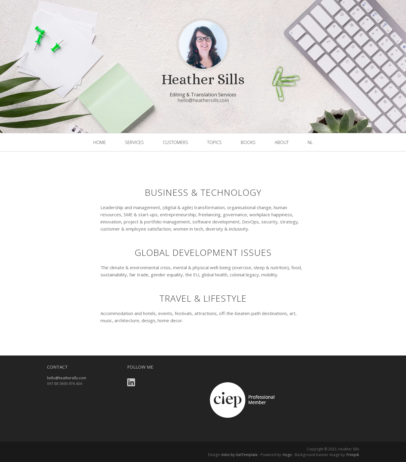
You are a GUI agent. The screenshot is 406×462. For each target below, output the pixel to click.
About (282, 142)
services (134, 142)
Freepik (353, 454)
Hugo (287, 454)
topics (214, 142)
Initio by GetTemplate (239, 454)
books (248, 142)
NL (310, 142)
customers (175, 142)
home (99, 142)
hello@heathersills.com (203, 100)
